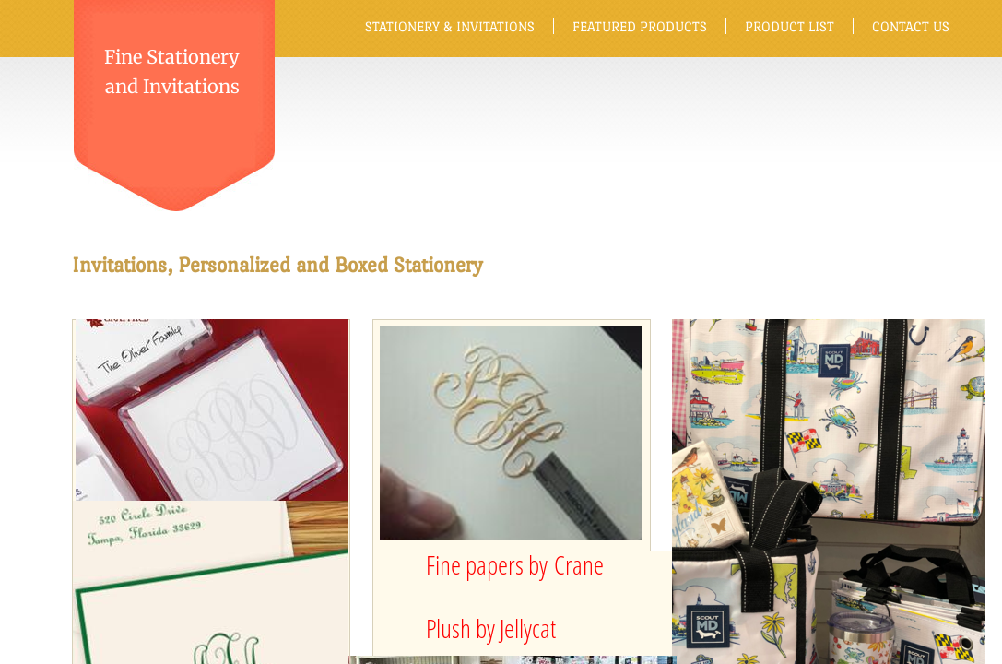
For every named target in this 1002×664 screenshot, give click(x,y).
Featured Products (639, 26)
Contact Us (910, 26)
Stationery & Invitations (450, 26)
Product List (789, 26)
